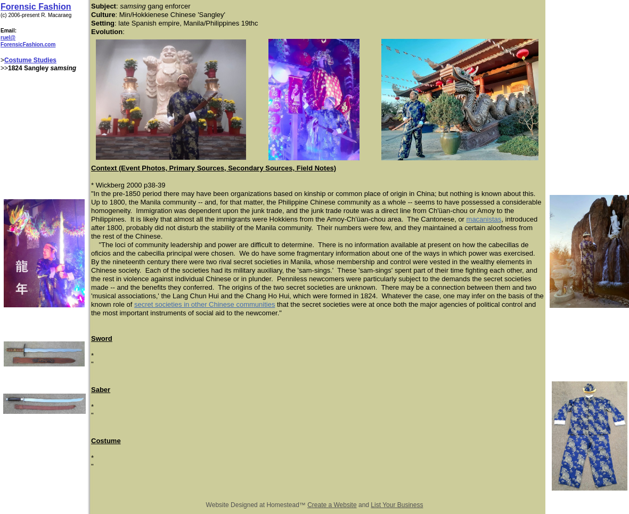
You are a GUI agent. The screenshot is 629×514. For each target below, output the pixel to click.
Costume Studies (30, 60)
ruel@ (8, 37)
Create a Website (332, 505)
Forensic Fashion (36, 6)
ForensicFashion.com (28, 44)
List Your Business (397, 505)
